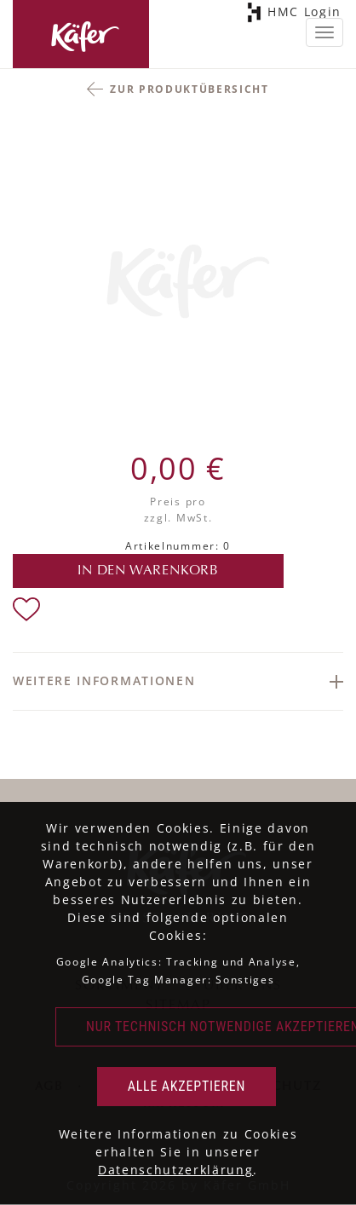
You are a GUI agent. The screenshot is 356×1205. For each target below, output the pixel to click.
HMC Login (301, 13)
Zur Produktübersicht (189, 89)
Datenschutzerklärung (176, 1170)
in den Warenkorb (148, 571)
